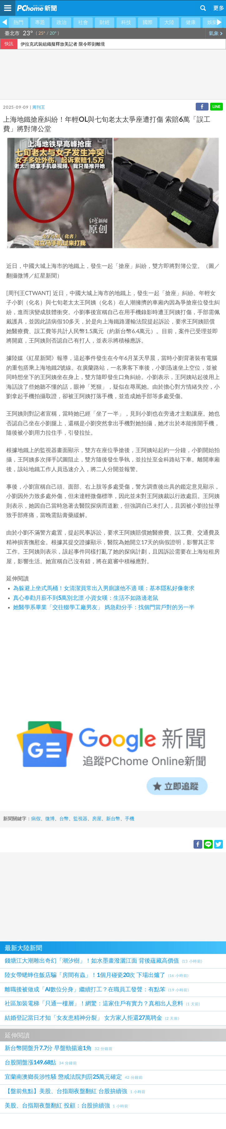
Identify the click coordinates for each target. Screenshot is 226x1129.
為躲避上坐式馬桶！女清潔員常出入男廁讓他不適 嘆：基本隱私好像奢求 (103, 588)
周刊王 (38, 108)
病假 (36, 818)
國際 (148, 22)
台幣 (64, 818)
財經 (105, 22)
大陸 (169, 22)
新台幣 (113, 818)
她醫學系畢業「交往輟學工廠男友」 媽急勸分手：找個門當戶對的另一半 (103, 607)
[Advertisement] (113, 896)
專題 (40, 22)
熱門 (18, 22)
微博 (50, 818)
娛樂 (212, 22)
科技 (126, 22)
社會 (83, 22)
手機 (129, 818)
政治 (61, 22)
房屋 (96, 818)
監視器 (80, 818)
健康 (191, 22)
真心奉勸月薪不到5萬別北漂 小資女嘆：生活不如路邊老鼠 (85, 598)
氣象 (216, 33)
